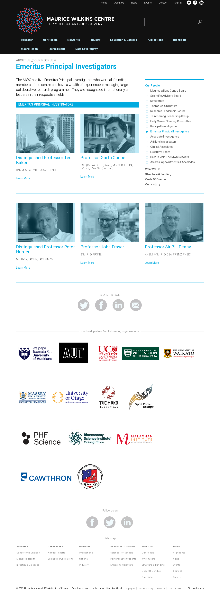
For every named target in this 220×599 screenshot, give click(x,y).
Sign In (178, 2)
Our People (50, 39)
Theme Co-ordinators (163, 106)
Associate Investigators (164, 136)
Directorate (157, 100)
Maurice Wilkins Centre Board (168, 90)
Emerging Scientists (121, 565)
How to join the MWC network (169, 157)
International (86, 553)
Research (27, 39)
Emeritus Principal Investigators (169, 131)
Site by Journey (196, 588)
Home (104, 2)
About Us (119, 2)
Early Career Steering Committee (170, 121)
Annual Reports (56, 553)
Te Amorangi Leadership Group (169, 116)
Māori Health (29, 48)
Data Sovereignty (86, 48)
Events (148, 2)
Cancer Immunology (28, 553)
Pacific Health (57, 48)
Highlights (180, 39)
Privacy (161, 588)
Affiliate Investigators (163, 141)
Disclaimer (175, 588)
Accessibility (146, 588)
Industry (95, 39)
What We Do (152, 169)
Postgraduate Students (123, 559)
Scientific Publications (60, 559)
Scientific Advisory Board (165, 95)
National (83, 559)
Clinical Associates (161, 146)
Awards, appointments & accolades (172, 162)
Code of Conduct (156, 179)
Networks (73, 39)
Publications (155, 39)
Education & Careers (123, 39)
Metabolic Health (26, 559)
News (134, 2)
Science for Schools (121, 553)
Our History (152, 184)
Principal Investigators (164, 126)
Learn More (23, 178)
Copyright (129, 588)
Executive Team (160, 151)
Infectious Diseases (27, 565)
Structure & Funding (158, 174)
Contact (163, 2)
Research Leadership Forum (167, 111)
